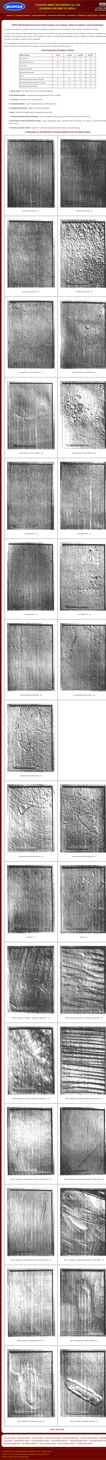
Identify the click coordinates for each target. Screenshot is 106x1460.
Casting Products (23, 15)
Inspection (71, 15)
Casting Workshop (39, 15)
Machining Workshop (56, 15)
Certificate (81, 15)
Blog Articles (92, 15)
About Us (10, 15)
